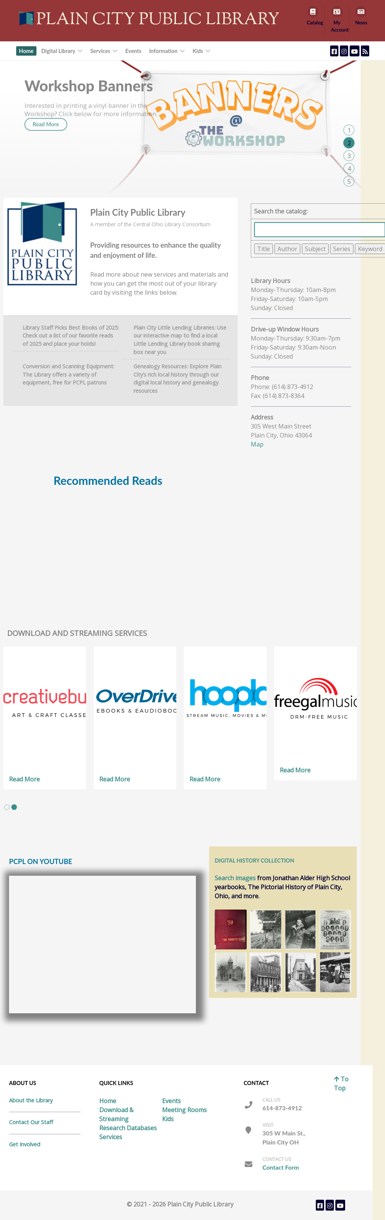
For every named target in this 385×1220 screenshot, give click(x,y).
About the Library (31, 1100)
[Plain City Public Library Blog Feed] (365, 50)
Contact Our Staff (31, 1122)
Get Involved (24, 1144)
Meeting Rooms (184, 1110)
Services (110, 1137)
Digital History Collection (254, 860)
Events (171, 1101)
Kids (168, 1119)
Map (257, 444)
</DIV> (108, 545)
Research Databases (128, 1128)
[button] (7, 807)
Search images (235, 878)
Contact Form (280, 1167)
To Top (341, 1083)
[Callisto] (151, 18)
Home (107, 1101)
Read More (46, 141)
